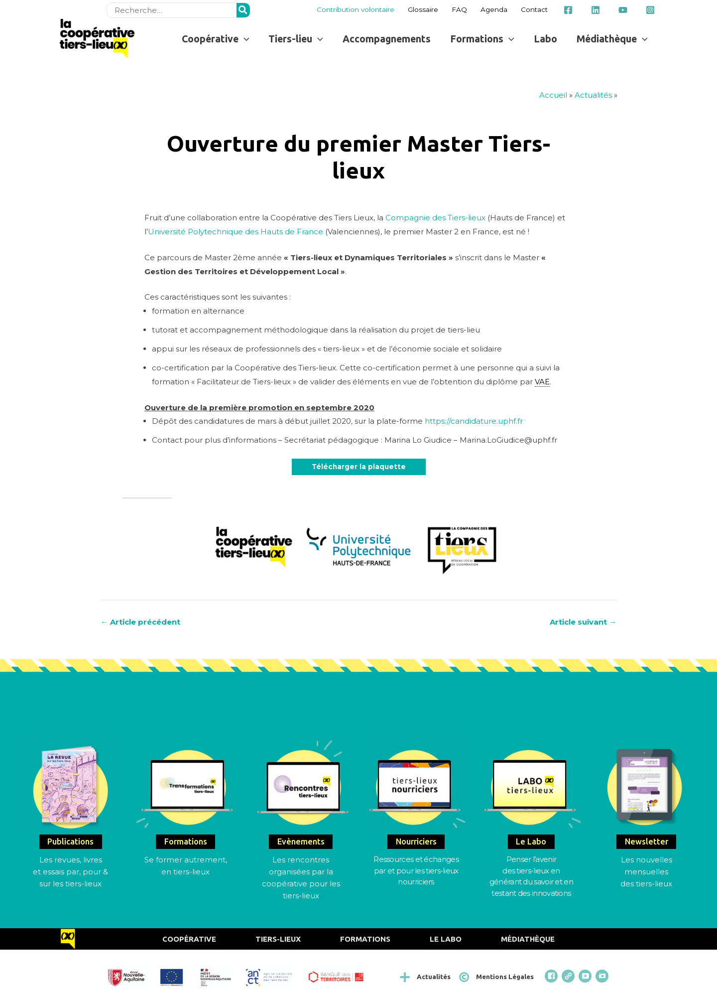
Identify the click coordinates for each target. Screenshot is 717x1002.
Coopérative (189, 939)
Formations (365, 939)
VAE (542, 381)
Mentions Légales (505, 977)
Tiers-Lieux (278, 939)
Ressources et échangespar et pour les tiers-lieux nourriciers (416, 870)
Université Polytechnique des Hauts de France (235, 231)
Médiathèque (528, 939)
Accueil (553, 95)
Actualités (593, 95)
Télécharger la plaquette (359, 467)
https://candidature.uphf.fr (474, 421)
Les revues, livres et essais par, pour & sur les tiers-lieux (70, 871)
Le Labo (446, 939)
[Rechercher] (243, 10)
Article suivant (583, 622)
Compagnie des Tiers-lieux (435, 217)
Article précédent (140, 622)
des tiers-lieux (646, 883)
